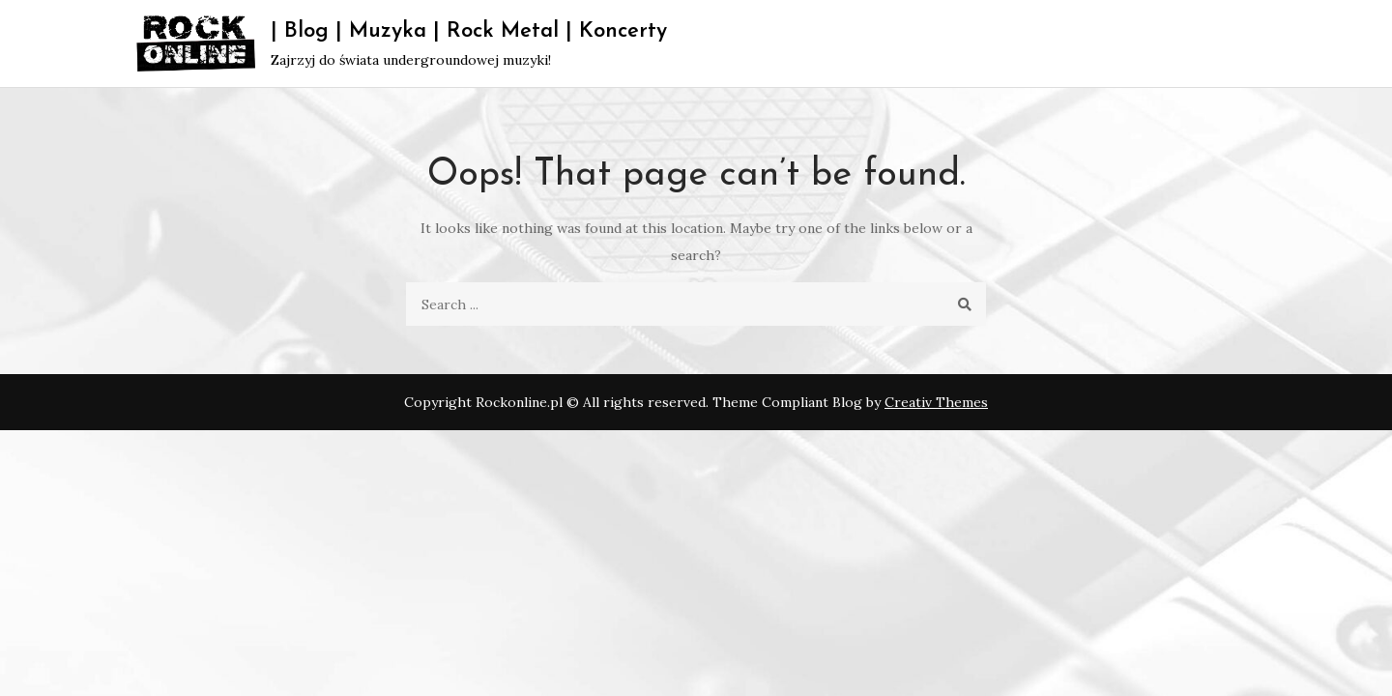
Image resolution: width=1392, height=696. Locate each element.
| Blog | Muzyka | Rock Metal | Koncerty (469, 31)
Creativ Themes (936, 402)
